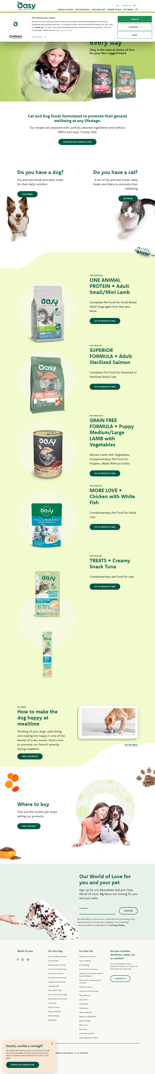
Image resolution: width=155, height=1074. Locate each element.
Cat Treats (83, 1029)
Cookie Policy (66, 17)
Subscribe (128, 910)
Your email (83, 908)
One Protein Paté (55, 990)
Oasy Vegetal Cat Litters (88, 1038)
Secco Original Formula (57, 956)
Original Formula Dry (87, 956)
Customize (135, 14)
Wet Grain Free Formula (57, 999)
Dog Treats (52, 1020)
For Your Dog (55, 950)
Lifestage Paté (53, 986)
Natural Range (53, 1016)
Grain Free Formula (55, 973)
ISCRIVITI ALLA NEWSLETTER (22, 1065)
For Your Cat (86, 950)
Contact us (120, 978)
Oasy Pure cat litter (86, 1033)
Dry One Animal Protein (57, 969)
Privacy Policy (117, 925)
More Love (83, 1025)
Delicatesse (83, 1004)
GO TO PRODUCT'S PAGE (105, 321)
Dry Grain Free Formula (57, 977)
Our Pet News (131, 744)
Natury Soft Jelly (54, 1011)
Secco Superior (85, 961)
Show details (37, 24)
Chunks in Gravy (85, 987)
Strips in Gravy (53, 1007)
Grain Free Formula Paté (57, 994)
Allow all (135, 6)
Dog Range (27, 194)
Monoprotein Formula (57, 965)
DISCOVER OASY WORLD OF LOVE (77, 141)
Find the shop (29, 826)
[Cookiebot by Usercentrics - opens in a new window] (15, 24)
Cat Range (128, 198)
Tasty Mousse (84, 995)
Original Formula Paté (56, 982)
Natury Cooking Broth (87, 1016)
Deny (135, 22)
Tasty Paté (52, 1003)
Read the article (30, 756)
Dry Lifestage (53, 961)
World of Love (25, 950)
